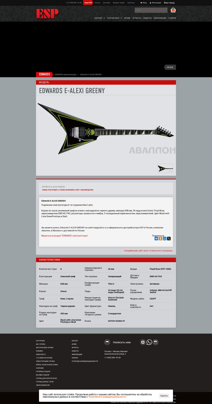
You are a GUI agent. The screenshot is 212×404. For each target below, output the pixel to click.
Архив (127, 18)
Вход (145, 3)
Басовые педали (42, 375)
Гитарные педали (43, 371)
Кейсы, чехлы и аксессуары (47, 365)
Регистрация (156, 3)
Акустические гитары (44, 347)
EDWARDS (44, 74)
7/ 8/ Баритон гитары (44, 358)
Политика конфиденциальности (85, 361)
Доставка (106, 3)
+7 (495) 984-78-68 (74, 3)
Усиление (40, 368)
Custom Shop (113, 18)
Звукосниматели (43, 385)
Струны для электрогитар (46, 378)
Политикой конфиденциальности (107, 396)
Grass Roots (41, 354)
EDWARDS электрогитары (65, 75)
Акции (88, 3)
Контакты (131, 3)
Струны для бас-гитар (45, 382)
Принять (164, 396)
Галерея (172, 18)
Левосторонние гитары (45, 361)
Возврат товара (119, 3)
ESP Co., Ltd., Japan (150, 402)
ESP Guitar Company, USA (167, 402)
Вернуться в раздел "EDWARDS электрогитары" (64, 236)
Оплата (97, 3)
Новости (147, 18)
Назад (170, 67)
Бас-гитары (40, 344)
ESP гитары (40, 341)
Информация (160, 18)
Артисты (136, 18)
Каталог (98, 18)
